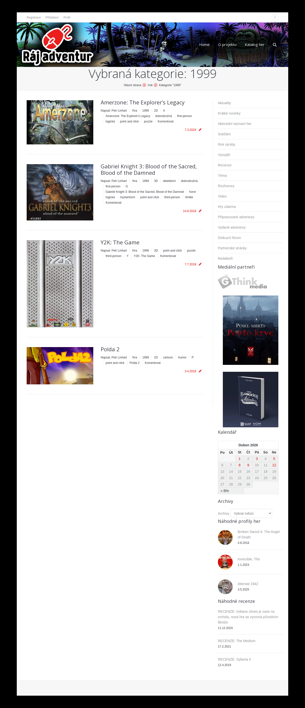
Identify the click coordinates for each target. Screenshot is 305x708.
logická (110, 121)
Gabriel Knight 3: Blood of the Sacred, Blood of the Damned (149, 169)
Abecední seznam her (234, 124)
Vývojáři (224, 155)
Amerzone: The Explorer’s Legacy (143, 102)
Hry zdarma (227, 207)
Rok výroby (226, 144)
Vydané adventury (232, 227)
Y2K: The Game (120, 242)
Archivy (223, 513)
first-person (184, 116)
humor (182, 357)
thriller (189, 197)
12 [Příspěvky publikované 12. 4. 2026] (274, 465)
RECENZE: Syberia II (234, 659)
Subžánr (224, 134)
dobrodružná (163, 116)
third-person (172, 197)
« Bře (225, 491)
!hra (134, 110)
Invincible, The (249, 559)
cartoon (168, 357)
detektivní (169, 181)
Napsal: (114, 110)
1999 (145, 110)
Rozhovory (226, 186)
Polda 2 (110, 349)
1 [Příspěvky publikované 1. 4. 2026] (240, 459)
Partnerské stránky (232, 248)
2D (156, 110)
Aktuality (224, 103)
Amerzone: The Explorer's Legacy (128, 116)
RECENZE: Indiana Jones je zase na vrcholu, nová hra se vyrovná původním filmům (248, 617)
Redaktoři (225, 258)
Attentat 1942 (248, 584)
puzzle (148, 121)
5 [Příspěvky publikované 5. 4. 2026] (274, 459)
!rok (150, 85)
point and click (129, 121)
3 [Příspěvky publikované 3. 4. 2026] (257, 459)
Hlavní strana (132, 85)
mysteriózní (127, 197)
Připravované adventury (236, 217)
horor (192, 192)
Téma (222, 175)
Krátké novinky (229, 113)
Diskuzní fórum (229, 238)
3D (156, 181)
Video (222, 196)
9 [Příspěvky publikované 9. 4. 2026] (248, 465)
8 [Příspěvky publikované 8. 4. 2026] (240, 465)
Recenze (224, 165)
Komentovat (165, 121)
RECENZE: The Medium (236, 641)
